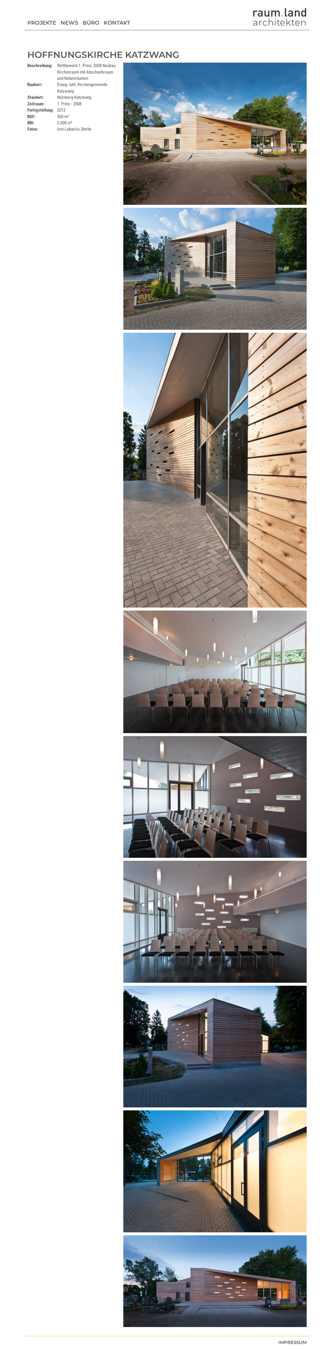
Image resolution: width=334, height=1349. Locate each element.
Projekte (41, 23)
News (69, 23)
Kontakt (117, 23)
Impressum (292, 1342)
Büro (91, 23)
